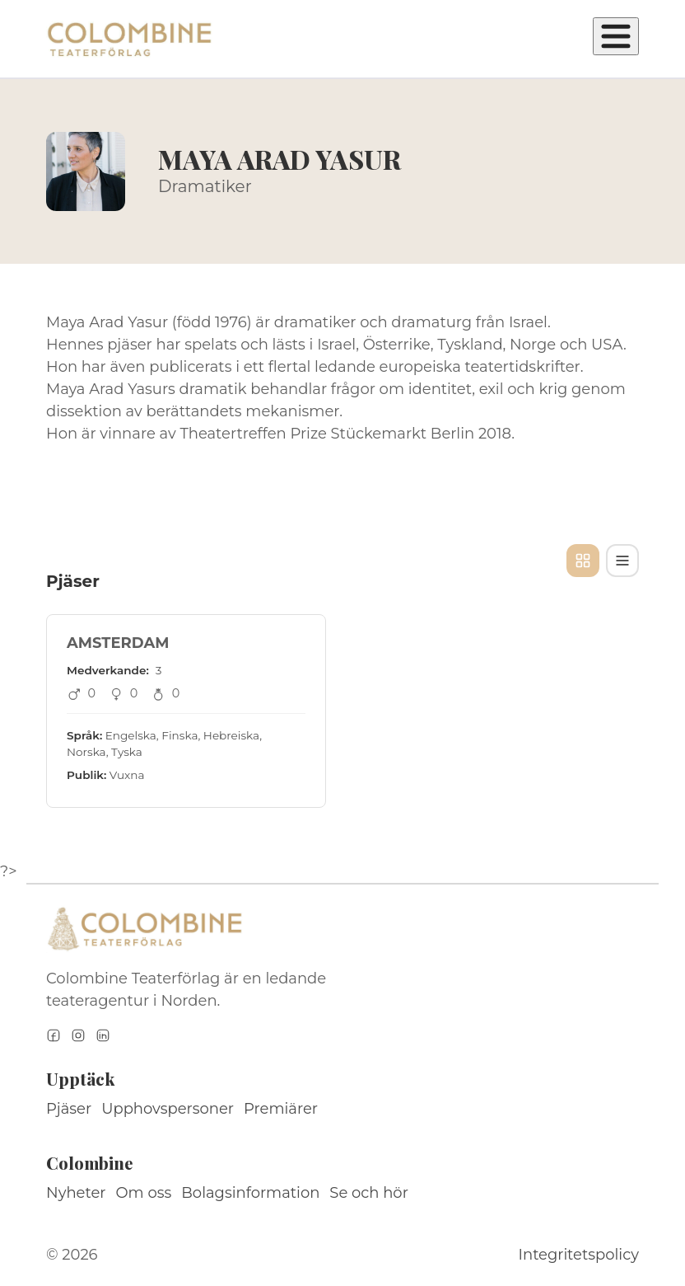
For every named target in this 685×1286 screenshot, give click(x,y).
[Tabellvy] (622, 560)
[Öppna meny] (616, 36)
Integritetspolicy (579, 1255)
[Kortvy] (582, 560)
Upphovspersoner (167, 1109)
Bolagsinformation (250, 1193)
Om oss (144, 1193)
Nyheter (76, 1193)
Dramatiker (205, 186)
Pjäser (68, 1109)
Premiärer (281, 1109)
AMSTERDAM (118, 643)
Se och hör (368, 1193)
